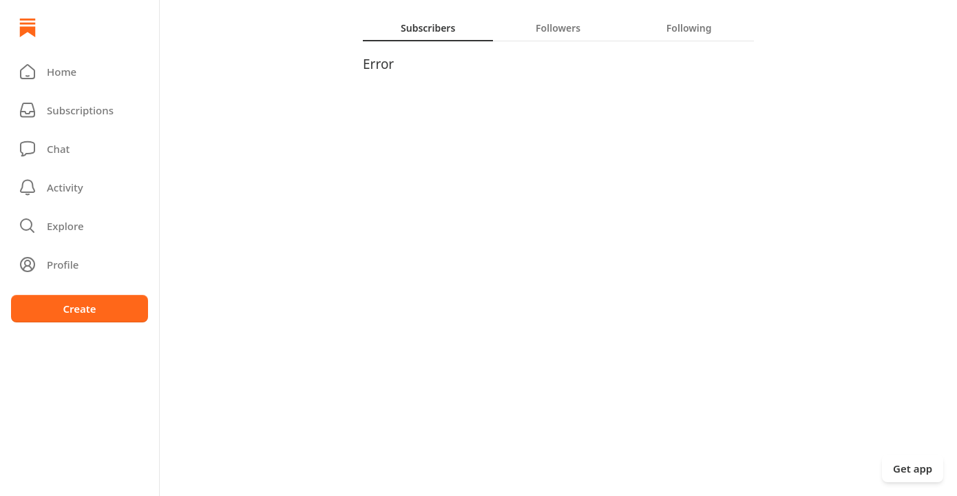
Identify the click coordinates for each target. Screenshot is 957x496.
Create (79, 309)
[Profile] (79, 264)
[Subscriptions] (79, 110)
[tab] (428, 27)
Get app (912, 468)
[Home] (27, 27)
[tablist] (558, 27)
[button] (79, 71)
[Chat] (79, 148)
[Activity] (79, 187)
